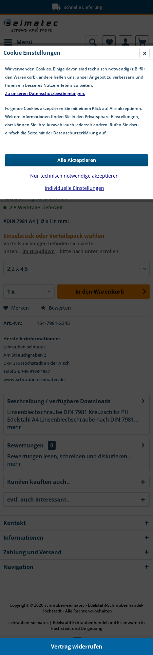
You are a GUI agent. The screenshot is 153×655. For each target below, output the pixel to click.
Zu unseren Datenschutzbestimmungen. (45, 93)
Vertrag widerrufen (76, 646)
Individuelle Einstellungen (74, 188)
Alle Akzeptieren (76, 160)
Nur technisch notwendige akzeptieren (74, 176)
